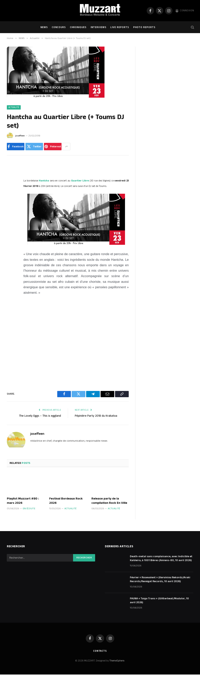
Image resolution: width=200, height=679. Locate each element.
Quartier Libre (80, 180)
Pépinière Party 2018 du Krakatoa (96, 416)
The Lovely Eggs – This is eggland (40, 416)
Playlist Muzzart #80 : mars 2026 (23, 501)
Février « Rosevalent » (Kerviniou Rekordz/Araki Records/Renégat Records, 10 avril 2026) (160, 579)
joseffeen (20, 135)
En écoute (29, 508)
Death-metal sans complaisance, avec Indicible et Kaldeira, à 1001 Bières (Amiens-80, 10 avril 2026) (161, 558)
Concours (59, 27)
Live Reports (119, 27)
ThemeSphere (116, 660)
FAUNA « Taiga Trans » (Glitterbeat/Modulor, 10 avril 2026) (159, 600)
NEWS (44, 27)
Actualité (13, 107)
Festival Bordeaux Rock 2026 (66, 501)
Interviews (98, 27)
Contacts (100, 651)
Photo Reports (144, 27)
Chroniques (78, 27)
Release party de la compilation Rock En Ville (109, 501)
